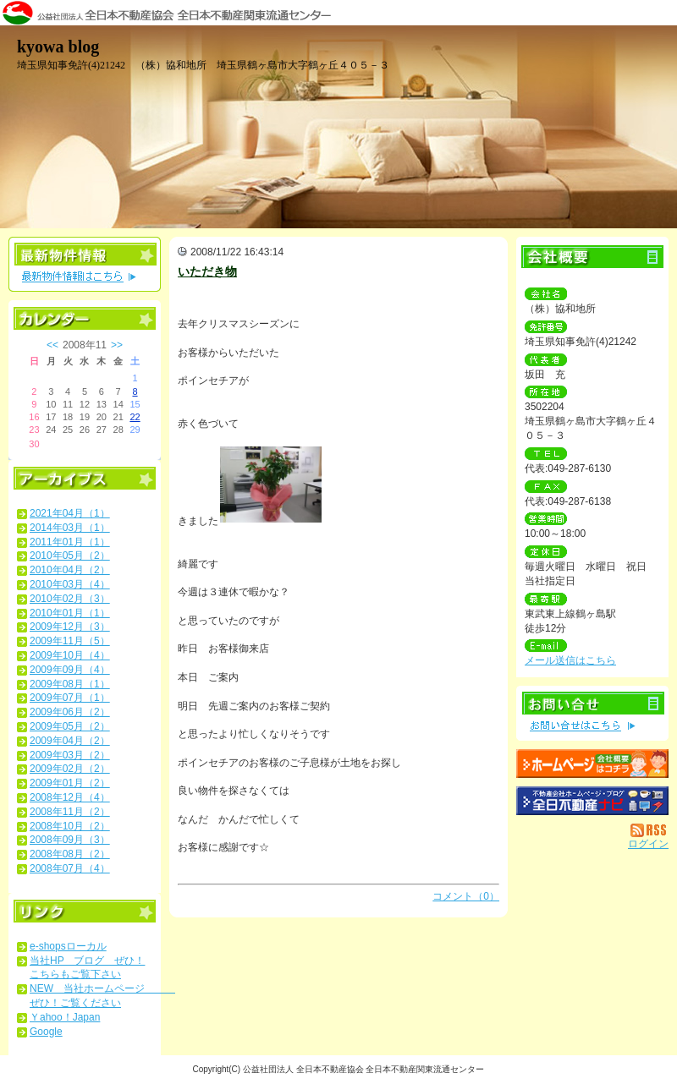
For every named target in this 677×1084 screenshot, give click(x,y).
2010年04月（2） (70, 570)
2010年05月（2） (70, 555)
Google (46, 1031)
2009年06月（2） (70, 712)
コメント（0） (465, 896)
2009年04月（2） (70, 741)
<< (52, 345)
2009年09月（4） (70, 670)
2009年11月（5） (70, 641)
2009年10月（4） (70, 655)
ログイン (648, 844)
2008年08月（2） (70, 854)
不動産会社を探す (592, 800)
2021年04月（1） (70, 513)
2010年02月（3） (70, 599)
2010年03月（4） (70, 584)
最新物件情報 (84, 264)
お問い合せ (592, 713)
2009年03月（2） (70, 755)
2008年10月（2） (70, 826)
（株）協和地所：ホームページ (592, 763)
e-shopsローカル (68, 946)
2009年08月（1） (70, 684)
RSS (649, 830)
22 (134, 417)
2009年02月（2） (70, 769)
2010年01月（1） (70, 613)
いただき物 (207, 271)
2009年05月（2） (70, 726)
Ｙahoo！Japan (65, 1017)
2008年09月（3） (70, 840)
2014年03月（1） (70, 528)
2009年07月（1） (70, 698)
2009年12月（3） (70, 626)
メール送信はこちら (570, 660)
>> (117, 345)
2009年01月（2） (70, 783)
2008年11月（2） (70, 812)
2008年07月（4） (70, 868)
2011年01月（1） (70, 542)
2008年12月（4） (70, 797)
